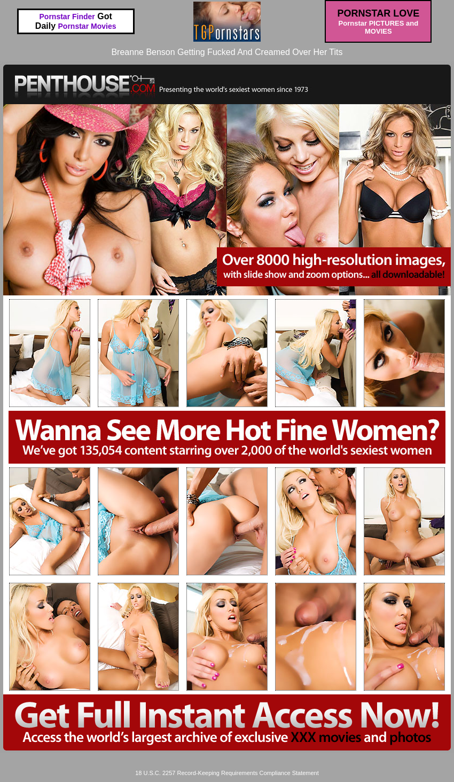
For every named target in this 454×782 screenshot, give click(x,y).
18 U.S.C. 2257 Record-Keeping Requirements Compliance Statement (227, 773)
